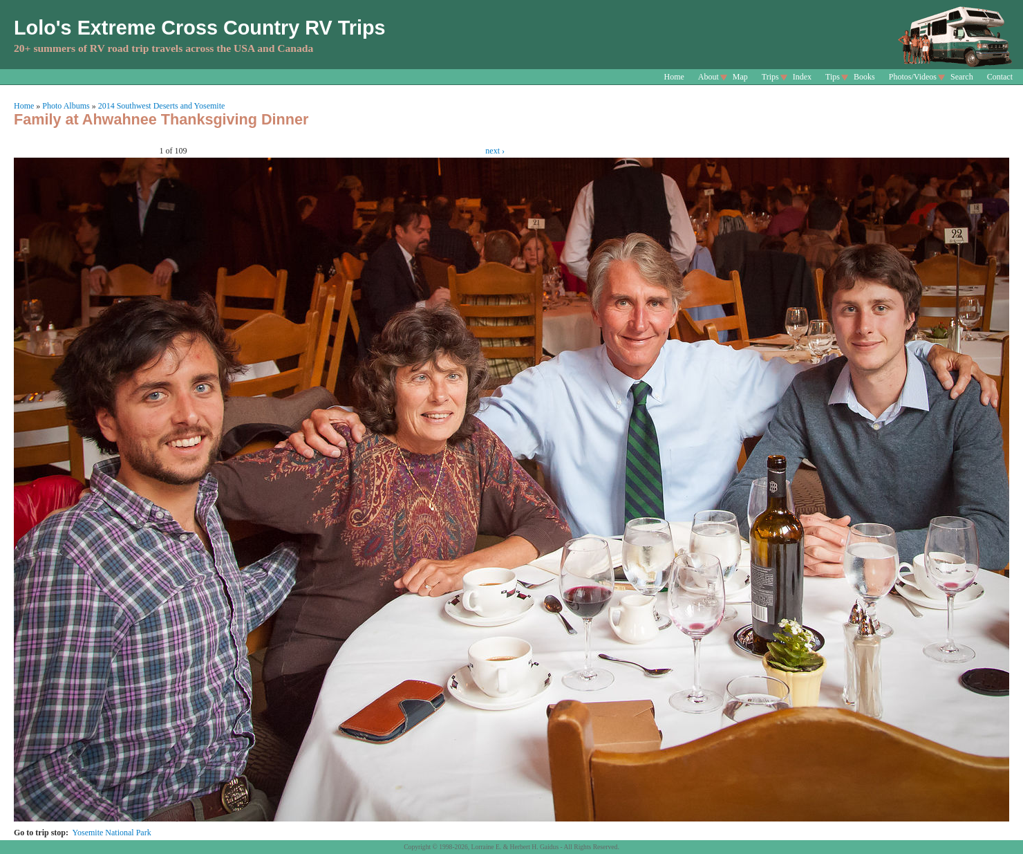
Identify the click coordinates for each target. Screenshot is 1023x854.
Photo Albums (65, 106)
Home (674, 77)
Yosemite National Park (112, 832)
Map (740, 77)
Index (802, 77)
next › (495, 151)
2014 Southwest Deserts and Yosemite (161, 106)
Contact (1000, 77)
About (708, 77)
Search (961, 77)
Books (864, 77)
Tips (832, 77)
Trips (770, 77)
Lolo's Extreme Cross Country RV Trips (200, 28)
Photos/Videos (913, 77)
